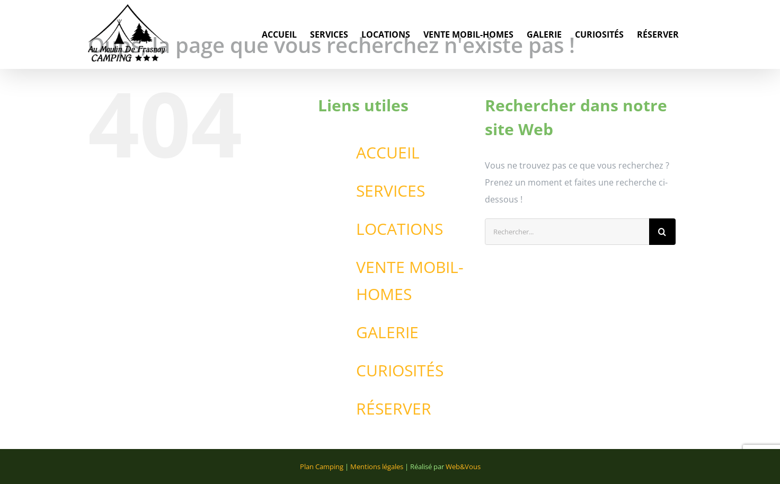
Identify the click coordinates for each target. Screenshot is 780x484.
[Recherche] (662, 231)
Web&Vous (463, 466)
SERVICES (390, 190)
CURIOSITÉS (400, 370)
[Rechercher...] (567, 231)
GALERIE (387, 332)
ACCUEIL (388, 152)
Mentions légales (376, 466)
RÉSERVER (393, 408)
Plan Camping (321, 466)
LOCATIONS (399, 229)
